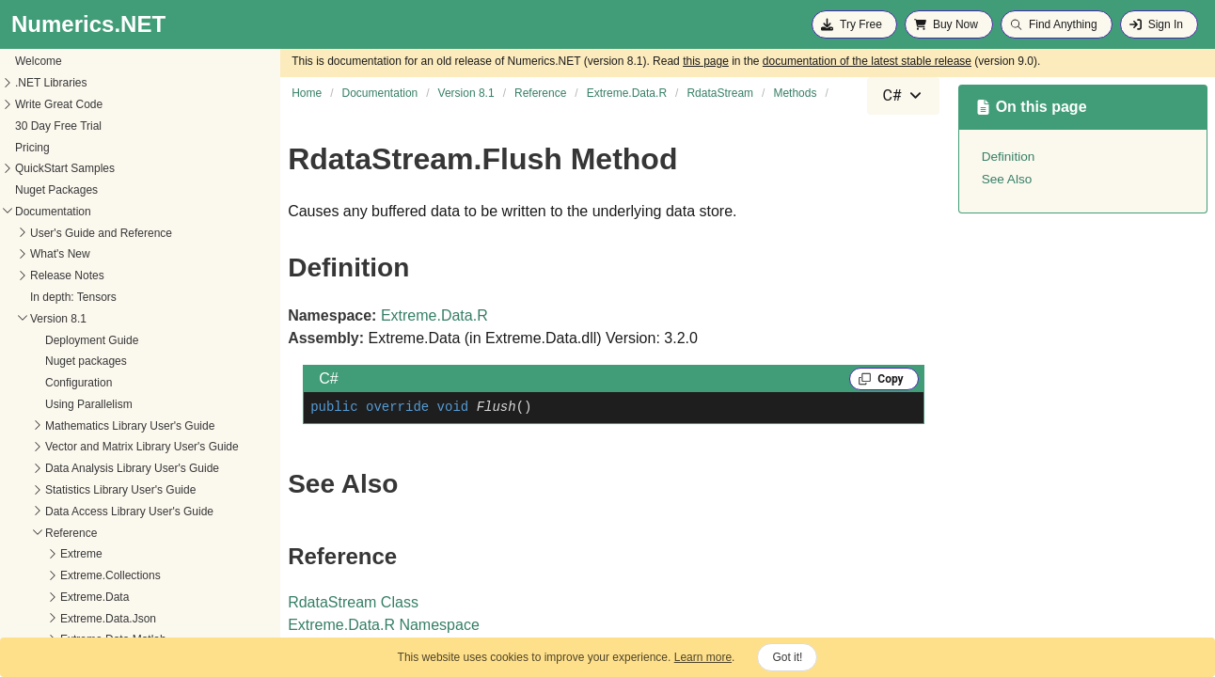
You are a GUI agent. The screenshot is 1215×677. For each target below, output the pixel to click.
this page (706, 61)
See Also (1007, 179)
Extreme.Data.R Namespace (384, 625)
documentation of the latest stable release (867, 61)
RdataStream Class (353, 602)
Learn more (703, 657)
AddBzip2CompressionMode (84, 577)
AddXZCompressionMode (77, 619)
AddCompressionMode (70, 599)
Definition (1008, 157)
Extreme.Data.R (434, 315)
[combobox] (903, 96)
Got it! (787, 657)
